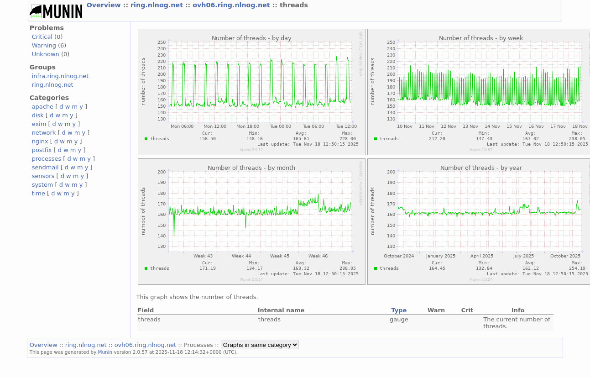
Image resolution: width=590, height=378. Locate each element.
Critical (42, 36)
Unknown (45, 54)
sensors (43, 176)
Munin (105, 352)
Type (399, 310)
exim (39, 124)
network (44, 132)
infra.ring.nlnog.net (60, 76)
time (38, 193)
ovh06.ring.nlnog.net (232, 5)
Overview (105, 5)
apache (42, 106)
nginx (40, 141)
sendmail (45, 167)
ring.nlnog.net (158, 5)
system (42, 184)
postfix (42, 150)
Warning (44, 45)
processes (47, 158)
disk (38, 115)
